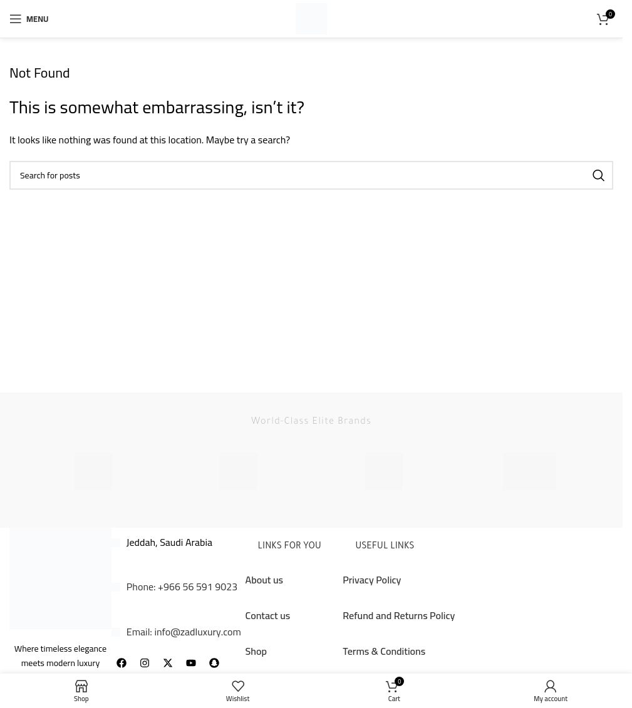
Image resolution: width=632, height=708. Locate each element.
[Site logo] (311, 17)
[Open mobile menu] (28, 18)
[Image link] (60, 577)
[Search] (311, 175)
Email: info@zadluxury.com (184, 631)
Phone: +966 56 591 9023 (182, 586)
